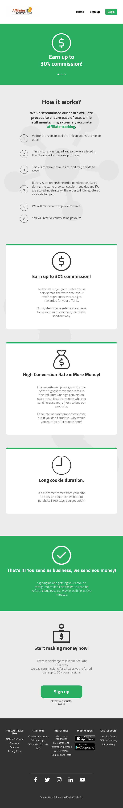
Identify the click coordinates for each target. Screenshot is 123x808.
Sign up (95, 11)
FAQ (38, 748)
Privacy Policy (14, 751)
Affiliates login (38, 740)
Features (14, 747)
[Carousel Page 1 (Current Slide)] (58, 74)
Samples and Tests (61, 755)
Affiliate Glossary (108, 740)
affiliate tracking (61, 126)
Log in (61, 704)
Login (111, 12)
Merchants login (61, 743)
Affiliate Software (15, 739)
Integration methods (61, 747)
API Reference (61, 751)
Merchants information (61, 738)
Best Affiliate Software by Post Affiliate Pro (61, 797)
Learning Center (108, 736)
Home (80, 11)
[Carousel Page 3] (65, 74)
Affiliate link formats (38, 744)
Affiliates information (38, 736)
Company (14, 743)
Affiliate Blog (108, 744)
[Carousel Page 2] (61, 74)
